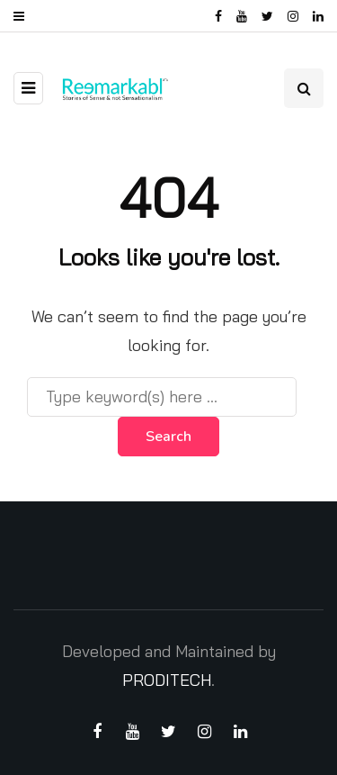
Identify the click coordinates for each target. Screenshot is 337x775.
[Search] (162, 397)
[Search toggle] (304, 88)
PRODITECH (166, 680)
